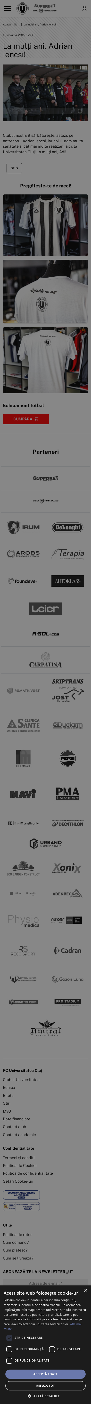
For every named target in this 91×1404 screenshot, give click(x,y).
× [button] (85, 1290)
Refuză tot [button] (45, 1386)
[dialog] (45, 1344)
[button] (45, 1396)
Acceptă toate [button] (45, 1374)
